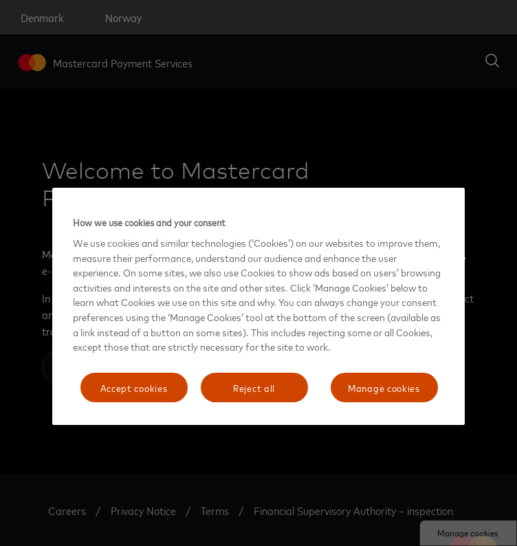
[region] (258, 307)
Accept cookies (134, 387)
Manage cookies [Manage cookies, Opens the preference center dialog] (384, 387)
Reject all (254, 387)
